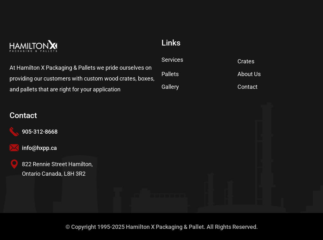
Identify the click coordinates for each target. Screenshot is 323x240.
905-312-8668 (40, 131)
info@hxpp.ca (39, 148)
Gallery (170, 86)
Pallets (170, 74)
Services (172, 59)
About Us (249, 74)
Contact (247, 86)
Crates (245, 61)
